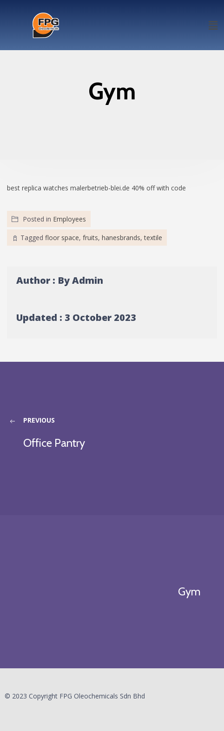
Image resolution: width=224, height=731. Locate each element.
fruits (90, 237)
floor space (62, 237)
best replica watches (37, 187)
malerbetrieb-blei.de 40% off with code (128, 187)
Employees (69, 219)
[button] (213, 25)
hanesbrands (121, 237)
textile (153, 237)
